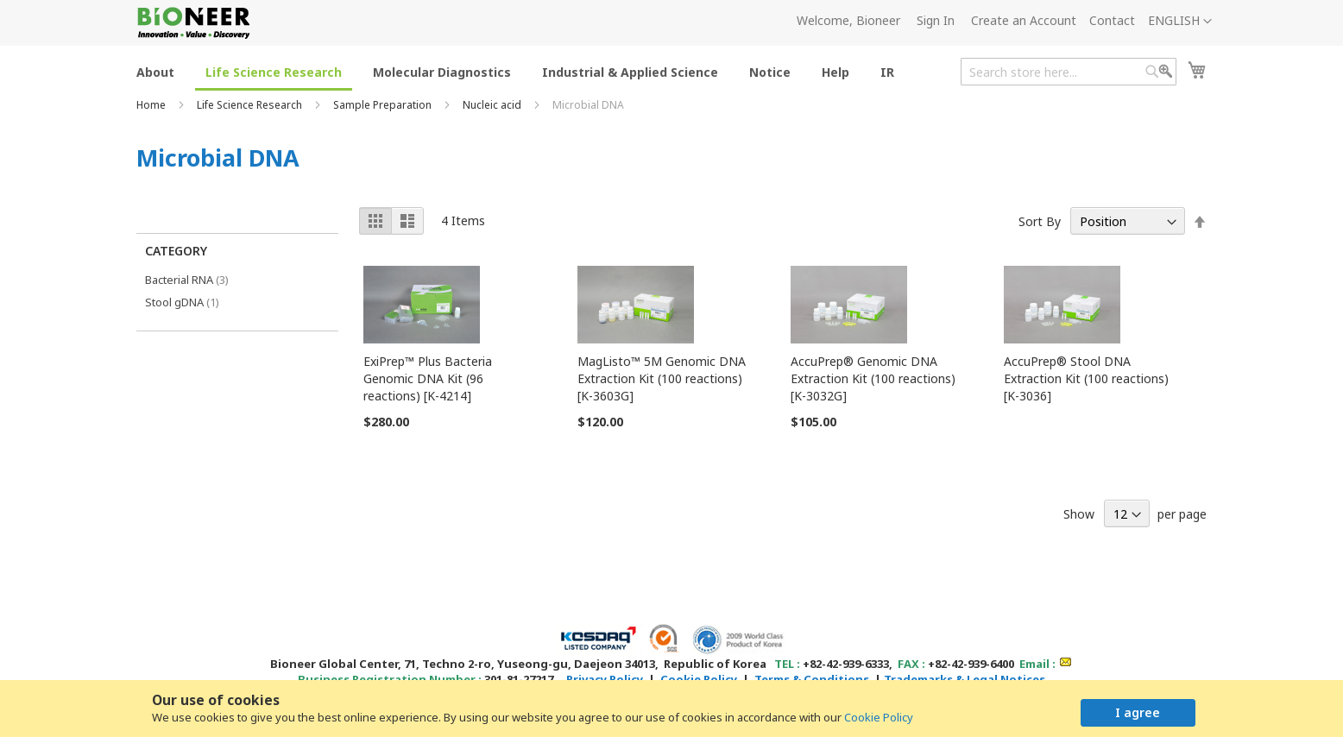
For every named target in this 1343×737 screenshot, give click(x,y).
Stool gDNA (191, 301)
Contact (1112, 20)
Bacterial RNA (199, 279)
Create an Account (1023, 20)
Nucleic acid (493, 105)
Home (152, 105)
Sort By (1039, 221)
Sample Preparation (383, 105)
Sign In (936, 20)
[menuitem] (155, 71)
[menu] (520, 71)
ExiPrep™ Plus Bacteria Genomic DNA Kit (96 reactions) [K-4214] (427, 378)
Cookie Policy (878, 717)
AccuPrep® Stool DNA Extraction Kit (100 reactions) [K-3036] (1086, 378)
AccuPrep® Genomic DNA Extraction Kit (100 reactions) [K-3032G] (873, 378)
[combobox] (1068, 71)
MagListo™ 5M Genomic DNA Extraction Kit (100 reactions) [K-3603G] (661, 378)
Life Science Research (251, 105)
